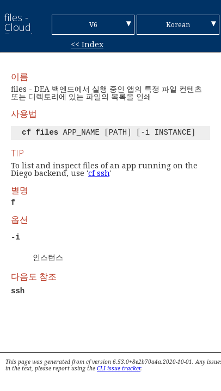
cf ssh (98, 173)
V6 (93, 24)
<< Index (87, 44)
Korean (178, 24)
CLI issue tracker (118, 368)
